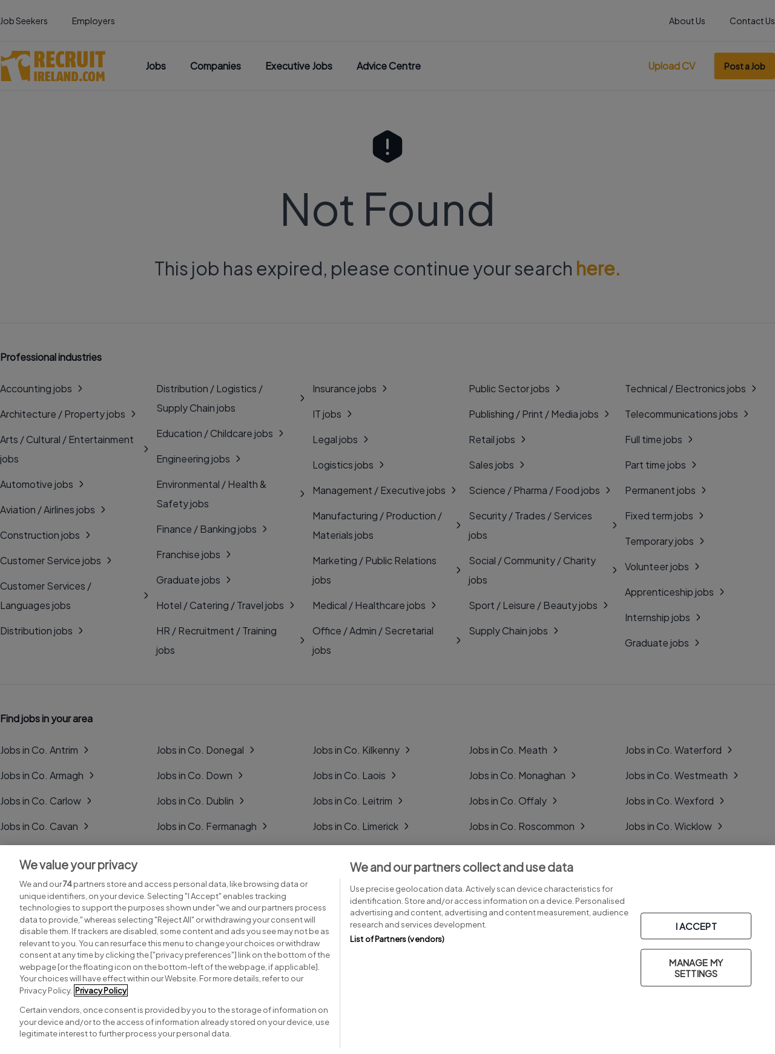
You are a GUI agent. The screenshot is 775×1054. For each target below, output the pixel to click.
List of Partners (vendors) (397, 939)
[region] (387, 949)
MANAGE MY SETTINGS (695, 967)
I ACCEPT (696, 925)
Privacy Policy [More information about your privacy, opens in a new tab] (101, 990)
